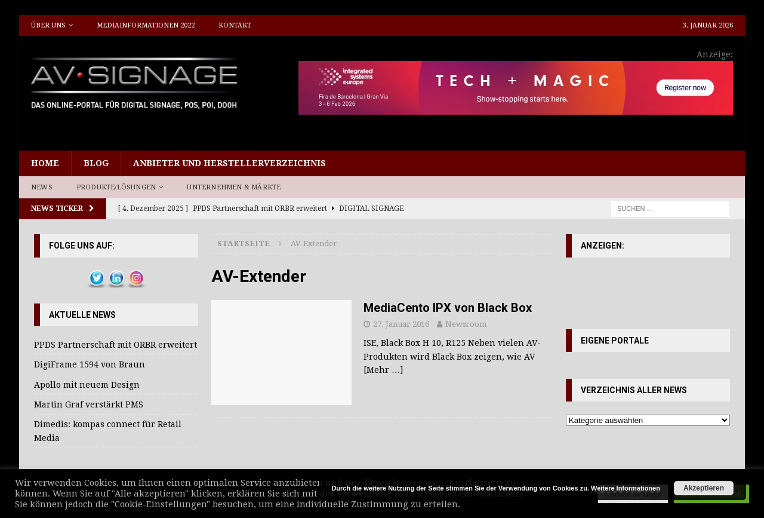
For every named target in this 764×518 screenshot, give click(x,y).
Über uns (48, 25)
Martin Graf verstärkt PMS (88, 404)
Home (45, 163)
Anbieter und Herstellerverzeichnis (229, 163)
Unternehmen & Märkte (234, 187)
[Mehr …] (383, 370)
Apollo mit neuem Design (87, 385)
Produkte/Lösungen (116, 187)
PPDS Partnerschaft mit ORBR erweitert (115, 345)
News (42, 187)
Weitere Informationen (625, 488)
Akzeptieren (703, 488)
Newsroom (465, 324)
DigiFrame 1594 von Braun (89, 364)
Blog (96, 163)
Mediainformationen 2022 (146, 25)
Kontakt (234, 25)
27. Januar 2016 (401, 324)
